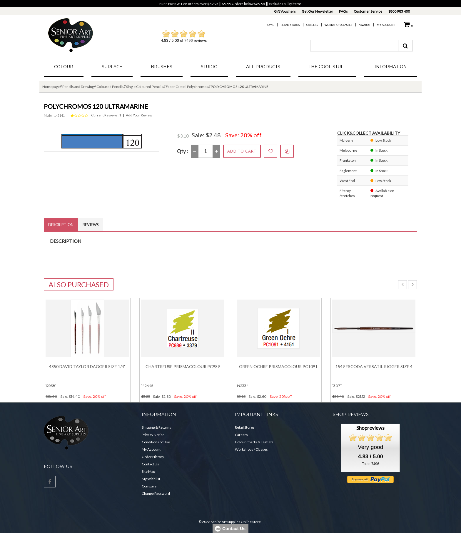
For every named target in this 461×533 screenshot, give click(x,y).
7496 (188, 40)
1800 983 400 (399, 11)
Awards (364, 25)
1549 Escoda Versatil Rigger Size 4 (373, 366)
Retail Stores (290, 25)
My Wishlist (151, 479)
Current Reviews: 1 (106, 115)
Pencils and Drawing (78, 86)
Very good (370, 447)
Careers (312, 25)
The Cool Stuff (327, 66)
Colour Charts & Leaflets (254, 442)
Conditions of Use (156, 442)
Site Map (148, 471)
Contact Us (150, 464)
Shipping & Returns (156, 427)
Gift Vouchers (285, 11)
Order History (153, 457)
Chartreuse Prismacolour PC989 (183, 366)
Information (391, 66)
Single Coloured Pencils (144, 86)
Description (61, 224)
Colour (63, 66)
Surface (112, 66)
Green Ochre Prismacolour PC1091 (278, 366)
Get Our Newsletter (317, 11)
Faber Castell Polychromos (187, 86)
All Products (263, 66)
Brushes (161, 66)
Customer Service (368, 11)
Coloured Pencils (109, 86)
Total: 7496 (370, 464)
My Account (386, 25)
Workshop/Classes (338, 25)
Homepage (51, 86)
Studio (209, 66)
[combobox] (354, 45)
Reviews (91, 224)
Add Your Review (139, 115)
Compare (149, 486)
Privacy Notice (153, 434)
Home (269, 25)
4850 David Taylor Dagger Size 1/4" (87, 366)
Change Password (156, 493)
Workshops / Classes (251, 449)
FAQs (343, 11)
